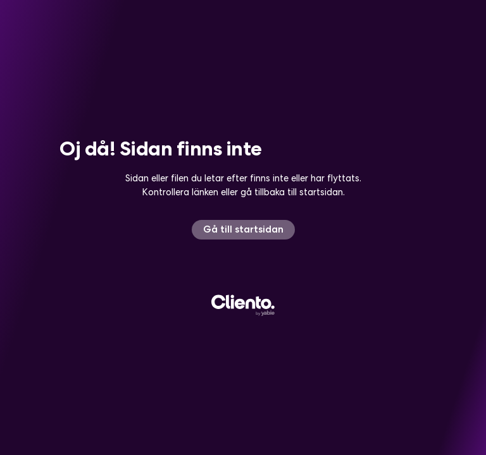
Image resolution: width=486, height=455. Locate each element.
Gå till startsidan (243, 229)
